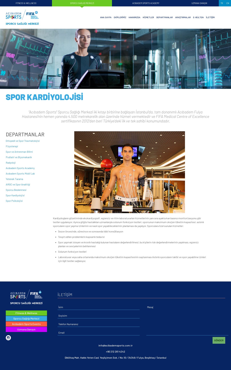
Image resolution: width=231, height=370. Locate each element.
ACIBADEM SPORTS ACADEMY (145, 3)
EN (228, 3)
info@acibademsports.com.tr (115, 345)
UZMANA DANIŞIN (199, 3)
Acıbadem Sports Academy (20, 168)
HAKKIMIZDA (134, 17)
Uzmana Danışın (26, 329)
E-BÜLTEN (198, 17)
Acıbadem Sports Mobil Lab (20, 173)
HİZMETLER (148, 17)
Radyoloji (11, 162)
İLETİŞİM (210, 17)
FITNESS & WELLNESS (26, 3)
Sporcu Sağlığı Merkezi (26, 318)
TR (222, 3)
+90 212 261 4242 (115, 351)
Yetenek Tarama (14, 178)
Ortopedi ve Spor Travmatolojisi (23, 140)
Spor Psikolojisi (14, 200)
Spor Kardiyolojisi (15, 195)
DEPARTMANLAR (164, 17)
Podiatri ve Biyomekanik (19, 157)
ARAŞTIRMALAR (183, 17)
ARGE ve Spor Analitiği (18, 184)
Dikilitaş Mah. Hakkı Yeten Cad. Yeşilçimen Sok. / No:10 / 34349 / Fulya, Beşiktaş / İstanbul (115, 357)
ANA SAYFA (105, 17)
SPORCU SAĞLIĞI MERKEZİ (82, 3)
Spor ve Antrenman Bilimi (19, 151)
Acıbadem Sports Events (26, 323)
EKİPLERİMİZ (120, 17)
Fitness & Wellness (26, 313)
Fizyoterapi (12, 146)
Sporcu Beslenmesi (16, 189)
